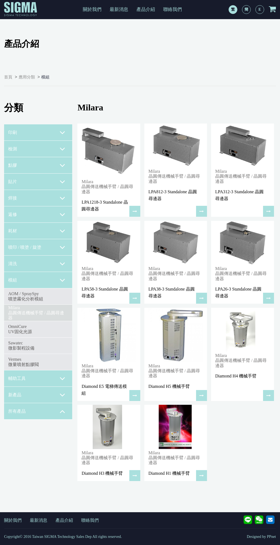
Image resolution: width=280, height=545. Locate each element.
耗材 (36, 231)
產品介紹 (145, 9)
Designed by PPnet (261, 537)
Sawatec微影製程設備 (21, 345)
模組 (45, 77)
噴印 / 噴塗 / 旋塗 (36, 247)
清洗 (36, 263)
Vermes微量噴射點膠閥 (23, 362)
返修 (36, 214)
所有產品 (36, 411)
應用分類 (27, 77)
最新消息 (119, 9)
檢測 (36, 149)
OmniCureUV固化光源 (20, 329)
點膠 (36, 165)
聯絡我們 (172, 9)
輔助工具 (36, 378)
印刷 (36, 132)
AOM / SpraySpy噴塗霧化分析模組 (25, 296)
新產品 (36, 395)
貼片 (36, 181)
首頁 (8, 77)
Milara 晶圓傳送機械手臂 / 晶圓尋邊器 (36, 312)
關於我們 (92, 9)
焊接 (36, 198)
